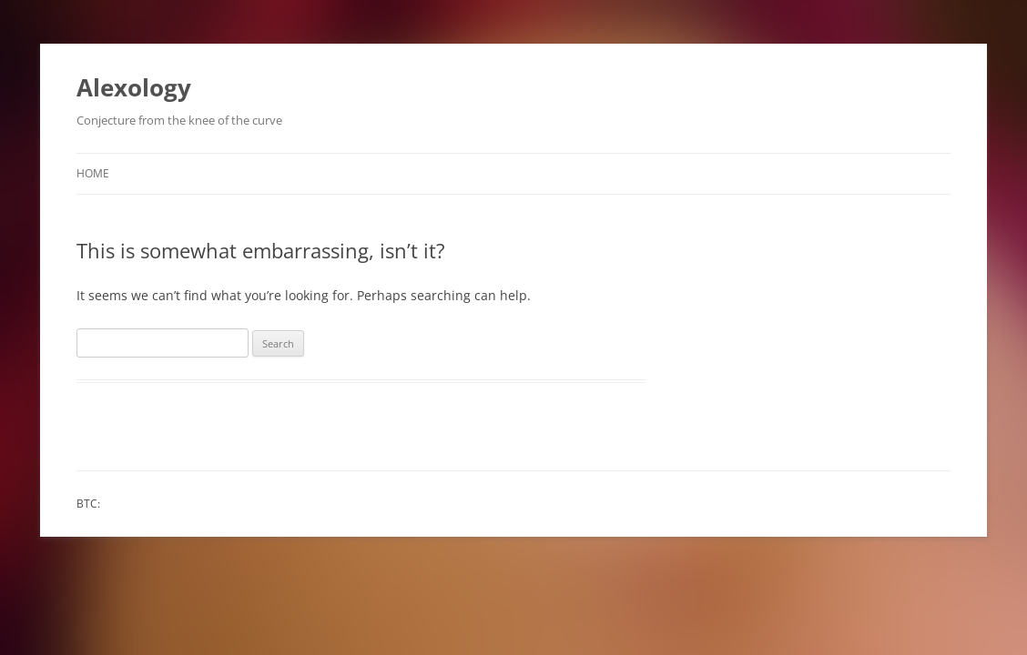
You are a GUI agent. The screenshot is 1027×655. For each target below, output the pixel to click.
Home (92, 173)
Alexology (133, 87)
